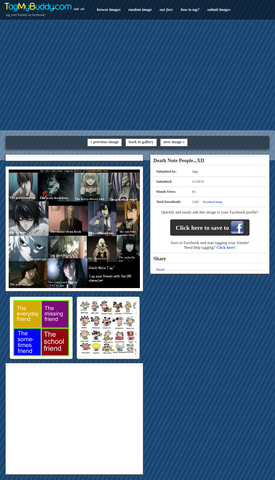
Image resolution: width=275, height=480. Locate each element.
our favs (166, 10)
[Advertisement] (137, 74)
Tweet (160, 270)
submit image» (219, 10)
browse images (109, 10)
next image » (173, 142)
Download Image (213, 201)
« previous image (105, 142)
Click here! (225, 247)
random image (140, 10)
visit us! (78, 9)
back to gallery (141, 142)
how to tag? (190, 10)
